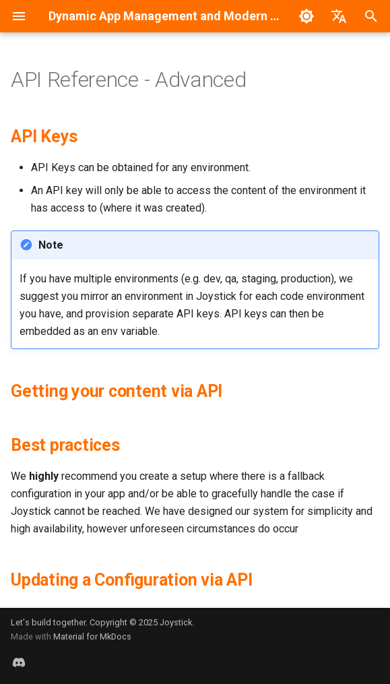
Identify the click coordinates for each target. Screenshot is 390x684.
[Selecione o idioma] (338, 16)
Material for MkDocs (92, 636)
